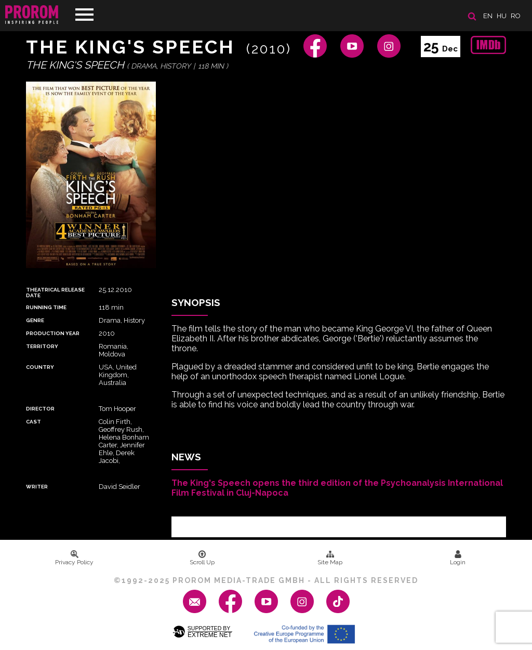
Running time (46, 307)
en (488, 16)
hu (502, 16)
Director (40, 409)
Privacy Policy (74, 558)
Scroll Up (202, 558)
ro (516, 16)
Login (458, 558)
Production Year (52, 333)
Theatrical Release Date (55, 292)
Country (40, 367)
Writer (37, 486)
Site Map (329, 558)
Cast (33, 422)
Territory (42, 346)
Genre (35, 320)
